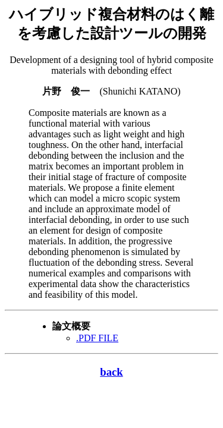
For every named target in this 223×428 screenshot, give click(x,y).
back (111, 372)
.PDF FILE (97, 338)
